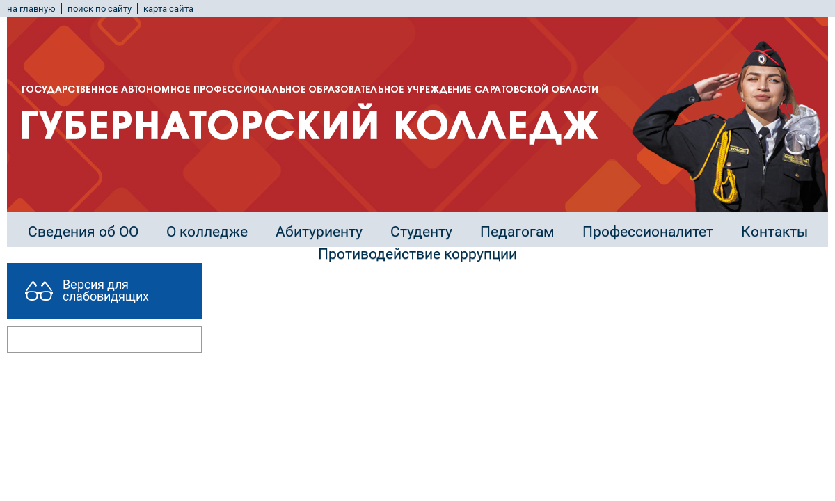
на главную (31, 8)
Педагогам (517, 231)
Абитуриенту (319, 231)
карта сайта (168, 8)
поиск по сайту (99, 8)
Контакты (774, 231)
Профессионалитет (647, 231)
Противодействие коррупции (417, 254)
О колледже (207, 231)
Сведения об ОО (83, 231)
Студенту (421, 231)
